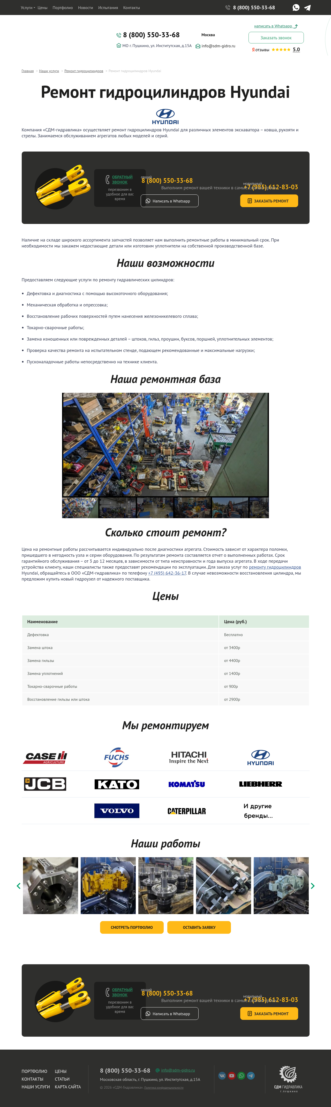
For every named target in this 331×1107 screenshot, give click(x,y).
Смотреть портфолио (132, 925)
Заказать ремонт (255, 201)
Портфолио (63, 7)
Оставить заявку (199, 925)
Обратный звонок (122, 179)
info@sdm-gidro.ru (215, 45)
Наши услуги (36, 1085)
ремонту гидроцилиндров (275, 567)
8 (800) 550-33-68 (254, 8)
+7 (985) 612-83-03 (252, 174)
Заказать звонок (275, 38)
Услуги (27, 7)
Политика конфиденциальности (164, 1086)
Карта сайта (68, 1085)
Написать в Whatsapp (188, 201)
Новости (85, 7)
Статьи (62, 1077)
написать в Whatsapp (276, 25)
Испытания (108, 7)
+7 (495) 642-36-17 (167, 573)
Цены (43, 7)
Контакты (131, 7)
